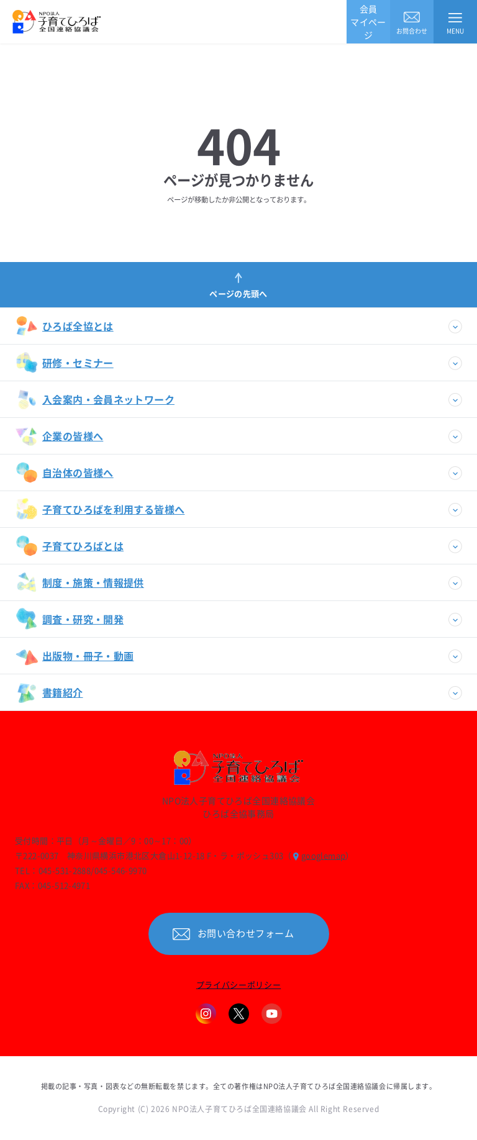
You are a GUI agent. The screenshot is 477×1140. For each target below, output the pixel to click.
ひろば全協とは (65, 326)
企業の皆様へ (59, 436)
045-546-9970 (120, 870)
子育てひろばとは (70, 546)
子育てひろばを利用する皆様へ (100, 509)
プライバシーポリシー (238, 984)
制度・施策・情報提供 (80, 582)
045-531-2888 (65, 870)
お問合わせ (412, 22)
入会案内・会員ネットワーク (95, 399)
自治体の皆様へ (65, 472)
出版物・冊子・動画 (75, 656)
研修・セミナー (65, 362)
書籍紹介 (49, 692)
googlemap (323, 855)
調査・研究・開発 (70, 619)
